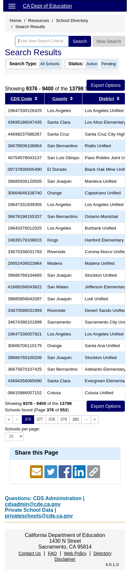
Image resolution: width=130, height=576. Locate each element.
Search (80, 41)
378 (52, 419)
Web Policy (75, 553)
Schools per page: (22, 429)
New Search (109, 41)
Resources (38, 20)
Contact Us (30, 553)
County (60, 98)
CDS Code (21, 98)
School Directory (72, 20)
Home (15, 20)
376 (28, 419)
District (106, 98)
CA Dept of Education (47, 6)
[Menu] (12, 6)
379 (63, 419)
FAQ (52, 553)
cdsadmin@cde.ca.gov (32, 504)
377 (40, 419)
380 (75, 419)
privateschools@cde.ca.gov (39, 516)
